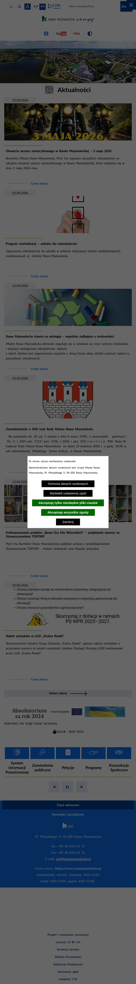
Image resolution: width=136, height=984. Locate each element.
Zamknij (68, 522)
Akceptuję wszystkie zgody (68, 512)
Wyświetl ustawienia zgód (68, 493)
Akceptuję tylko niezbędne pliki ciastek (67, 503)
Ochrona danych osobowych (68, 483)
